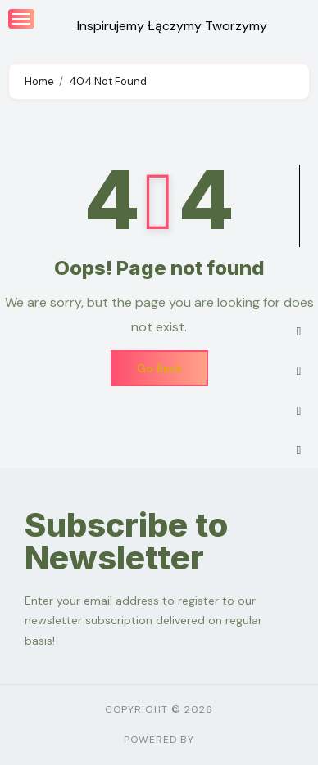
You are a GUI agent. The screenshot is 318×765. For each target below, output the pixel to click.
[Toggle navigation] (21, 19)
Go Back (159, 368)
